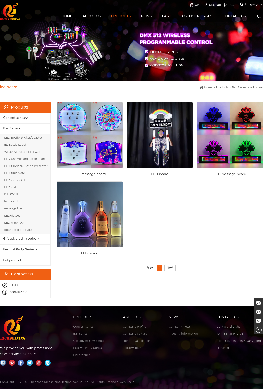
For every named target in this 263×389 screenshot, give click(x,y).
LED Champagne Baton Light (24, 159)
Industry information (183, 333)
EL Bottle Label (15, 144)
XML (195, 5)
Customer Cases (195, 16)
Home (67, 16)
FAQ (165, 16)
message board (14, 208)
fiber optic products (18, 230)
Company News (180, 326)
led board (256, 87)
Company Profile (134, 326)
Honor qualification (136, 341)
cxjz (131, 382)
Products (121, 16)
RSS (229, 5)
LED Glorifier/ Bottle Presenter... (26, 166)
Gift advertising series (19, 238)
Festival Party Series (18, 249)
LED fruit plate (14, 173)
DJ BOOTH (11, 194)
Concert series (14, 117)
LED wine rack (14, 222)
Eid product (12, 260)
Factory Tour (132, 348)
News (146, 16)
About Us (91, 16)
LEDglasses (12, 215)
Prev (149, 267)
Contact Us (234, 16)
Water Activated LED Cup (22, 152)
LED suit (10, 187)
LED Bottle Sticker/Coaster (23, 137)
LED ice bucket (14, 180)
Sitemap (212, 5)
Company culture (135, 333)
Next (170, 267)
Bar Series (239, 87)
